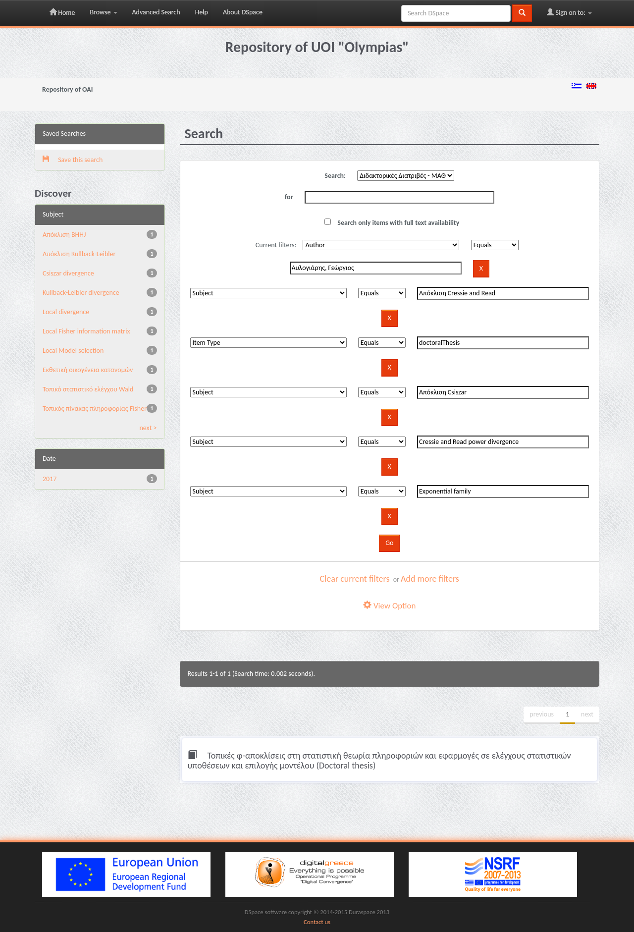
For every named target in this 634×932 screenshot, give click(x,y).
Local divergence (66, 312)
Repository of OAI (67, 89)
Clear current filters (355, 578)
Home (62, 12)
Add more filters (430, 578)
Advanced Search (156, 12)
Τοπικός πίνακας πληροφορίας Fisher (95, 408)
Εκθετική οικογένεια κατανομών (88, 370)
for (289, 197)
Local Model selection (73, 350)
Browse (103, 12)
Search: (335, 175)
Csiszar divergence (68, 273)
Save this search (73, 160)
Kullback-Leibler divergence (81, 292)
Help (201, 12)
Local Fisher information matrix (86, 331)
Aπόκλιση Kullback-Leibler (79, 254)
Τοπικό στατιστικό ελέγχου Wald (88, 389)
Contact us (317, 922)
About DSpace (243, 12)
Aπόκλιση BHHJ (64, 234)
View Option (389, 606)
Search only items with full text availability (391, 223)
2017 (49, 479)
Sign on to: (569, 12)
